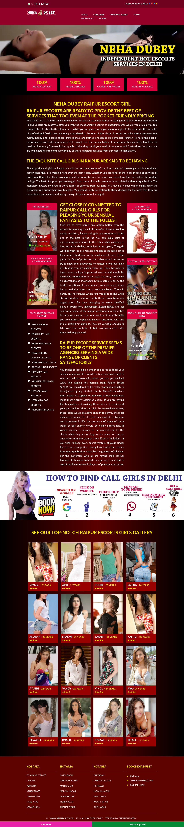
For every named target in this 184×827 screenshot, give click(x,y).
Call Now (41, 4)
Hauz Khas (32, 801)
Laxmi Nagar (33, 796)
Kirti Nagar (99, 807)
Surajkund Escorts (44, 362)
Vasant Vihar (100, 801)
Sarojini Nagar (101, 791)
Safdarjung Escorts (44, 367)
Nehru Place (33, 791)
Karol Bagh (66, 775)
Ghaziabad (87, 18)
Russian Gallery (119, 14)
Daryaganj (99, 775)
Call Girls (98, 14)
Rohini (102, 18)
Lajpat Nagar (67, 796)
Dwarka (31, 780)
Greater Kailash (69, 780)
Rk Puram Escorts (43, 409)
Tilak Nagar (66, 801)
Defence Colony (102, 780)
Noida (136, 14)
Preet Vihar (99, 796)
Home (84, 14)
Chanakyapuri (68, 807)
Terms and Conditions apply (120, 818)
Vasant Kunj (33, 807)
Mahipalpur (66, 786)
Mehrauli (98, 786)
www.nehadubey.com (62, 818)
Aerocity (31, 786)
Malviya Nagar (68, 791)
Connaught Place (36, 775)
